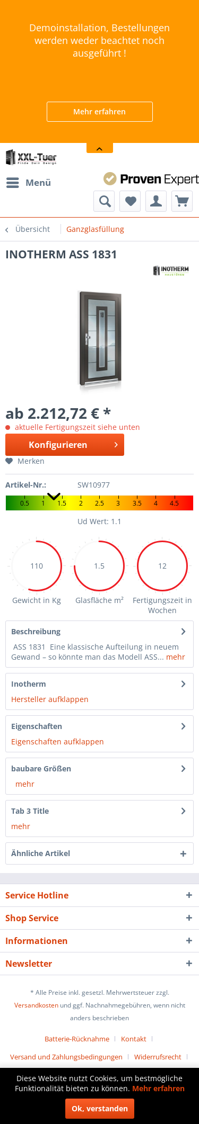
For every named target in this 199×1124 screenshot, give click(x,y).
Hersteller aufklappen (50, 699)
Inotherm (28, 684)
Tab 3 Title (30, 811)
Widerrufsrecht (157, 1057)
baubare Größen (41, 768)
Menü (28, 181)
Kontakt (133, 1039)
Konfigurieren (73, 443)
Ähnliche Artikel (40, 853)
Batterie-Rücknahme (77, 1039)
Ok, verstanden (100, 1108)
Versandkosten (36, 1005)
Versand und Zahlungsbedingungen (66, 1057)
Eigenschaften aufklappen (57, 741)
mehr (174, 657)
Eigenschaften (36, 726)
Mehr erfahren (99, 111)
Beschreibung (35, 631)
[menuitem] (28, 182)
